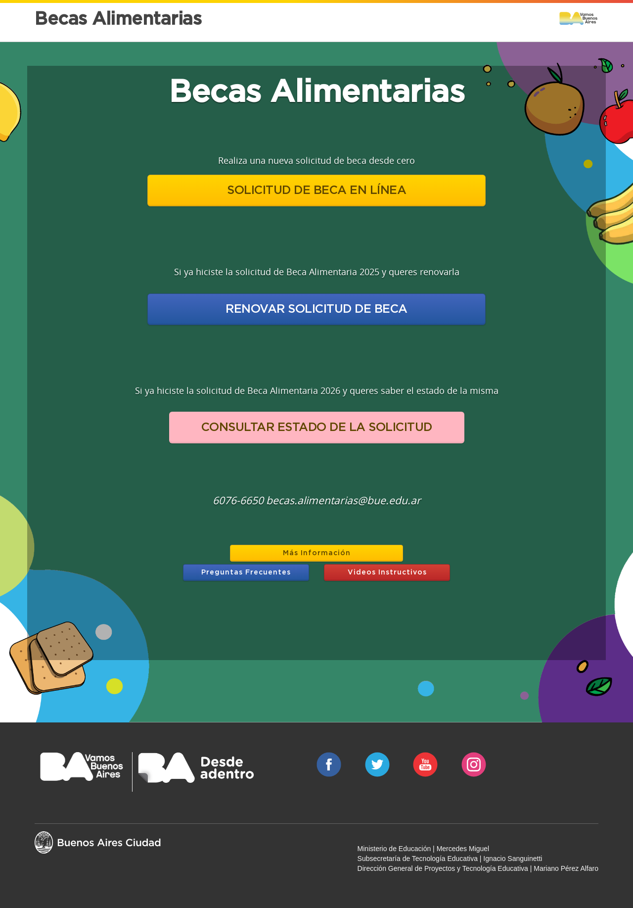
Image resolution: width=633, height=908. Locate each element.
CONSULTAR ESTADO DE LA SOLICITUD (316, 427)
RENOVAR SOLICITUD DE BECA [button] (316, 309)
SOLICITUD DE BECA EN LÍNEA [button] (316, 190)
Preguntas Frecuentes (246, 572)
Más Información (317, 553)
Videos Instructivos (387, 572)
